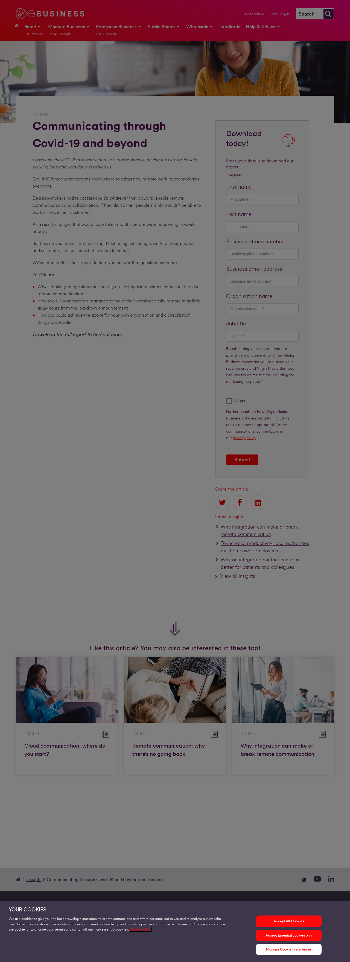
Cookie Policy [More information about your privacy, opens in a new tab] (140, 932)
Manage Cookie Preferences (288, 952)
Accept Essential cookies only (289, 938)
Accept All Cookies (288, 924)
